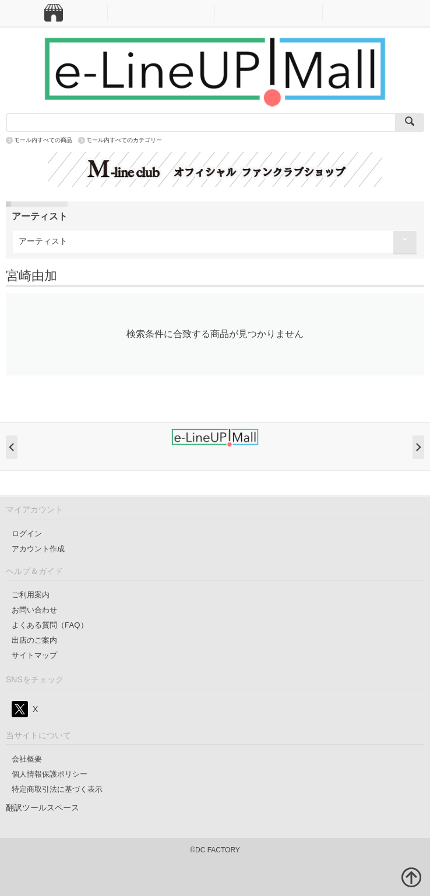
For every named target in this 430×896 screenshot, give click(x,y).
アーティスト (43, 241)
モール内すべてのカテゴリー (124, 140)
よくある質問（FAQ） (50, 625)
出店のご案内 (34, 640)
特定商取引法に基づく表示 (57, 789)
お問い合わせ (34, 609)
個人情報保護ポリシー (49, 774)
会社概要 (27, 759)
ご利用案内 (31, 594)
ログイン (27, 533)
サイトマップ (34, 655)
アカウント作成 (38, 548)
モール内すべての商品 (43, 140)
